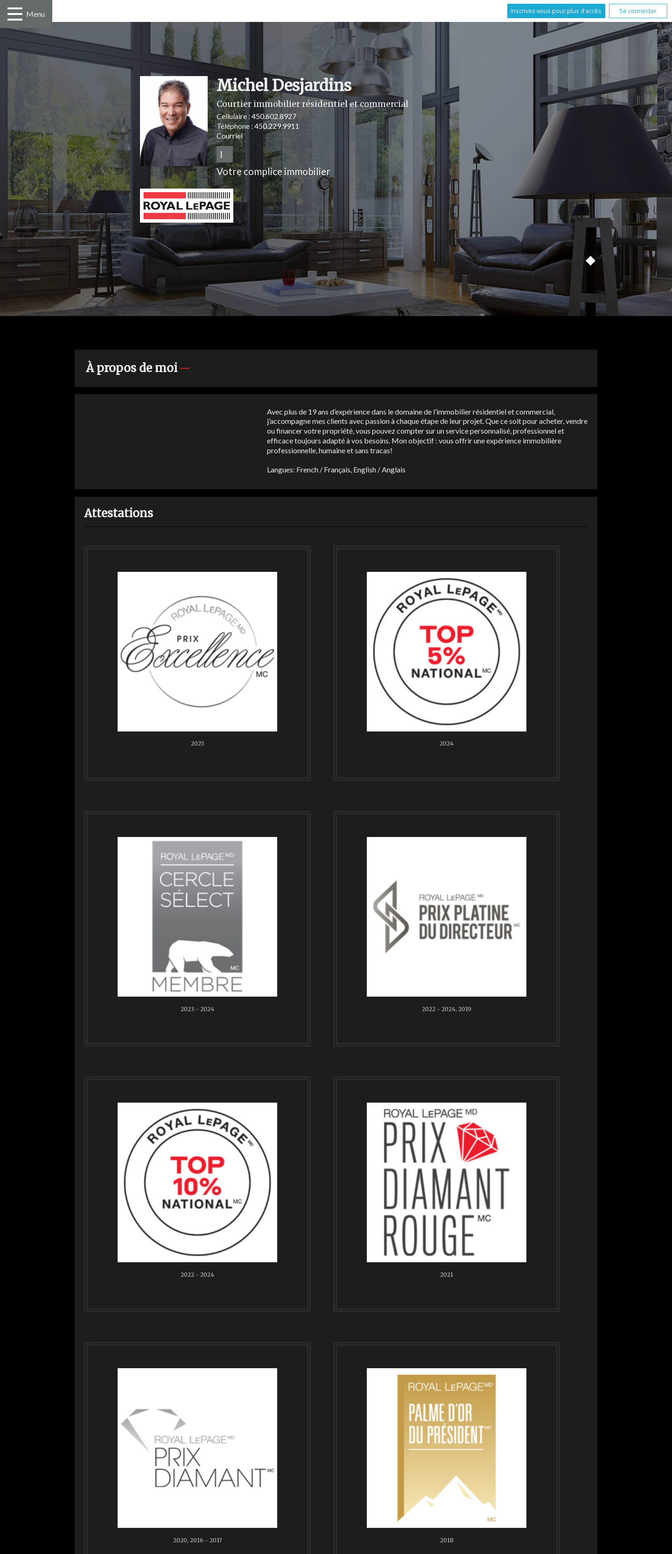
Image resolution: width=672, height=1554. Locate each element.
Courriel (230, 135)
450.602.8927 (274, 116)
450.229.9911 (276, 125)
